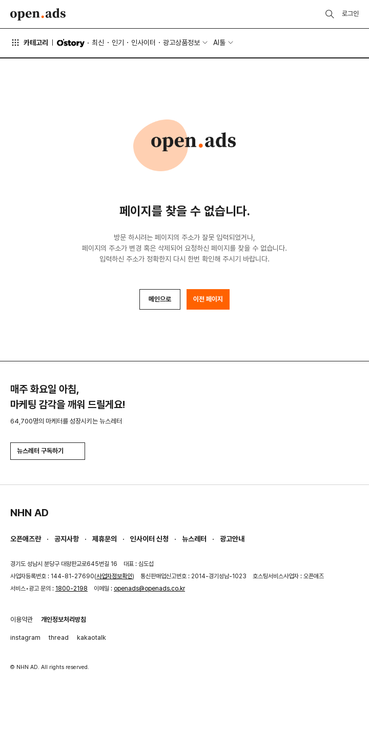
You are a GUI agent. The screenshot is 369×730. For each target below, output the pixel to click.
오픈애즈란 (25, 539)
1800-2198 (71, 588)
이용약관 (21, 619)
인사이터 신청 (149, 539)
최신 (98, 42)
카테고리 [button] (29, 42)
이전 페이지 (208, 299)
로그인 (350, 13)
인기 (118, 42)
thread (59, 637)
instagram (25, 637)
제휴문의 (104, 539)
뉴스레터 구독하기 (47, 451)
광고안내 (232, 539)
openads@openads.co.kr (149, 588)
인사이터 (143, 42)
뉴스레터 (194, 539)
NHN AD (29, 512)
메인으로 (160, 299)
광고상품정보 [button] (181, 42)
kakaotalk (91, 637)
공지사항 (66, 539)
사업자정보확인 (114, 576)
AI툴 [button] (219, 42)
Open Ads (38, 14)
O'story (71, 43)
